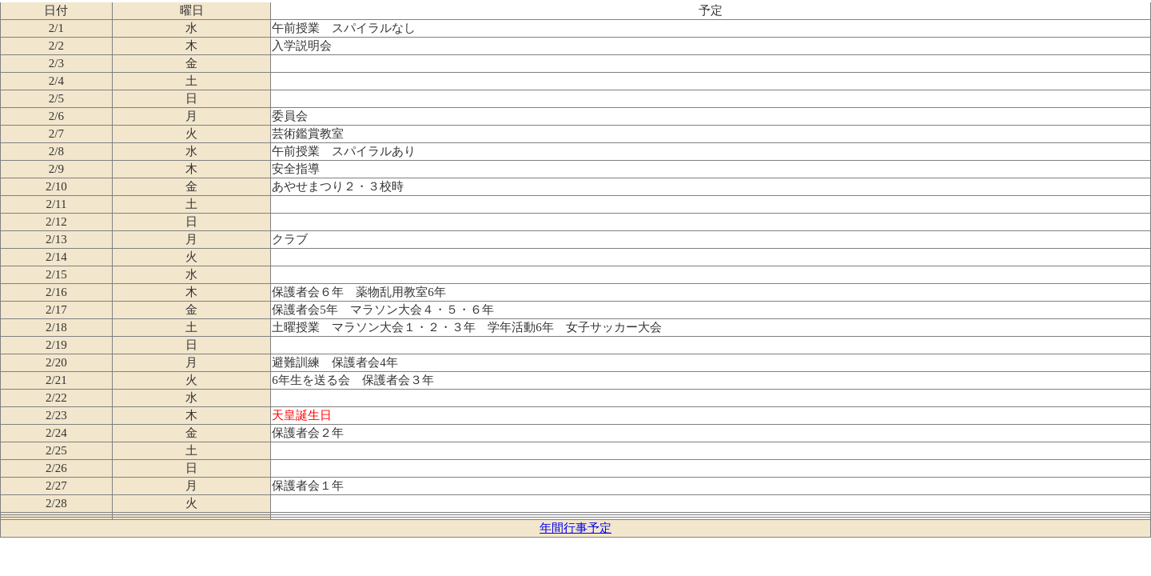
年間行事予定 (575, 528)
